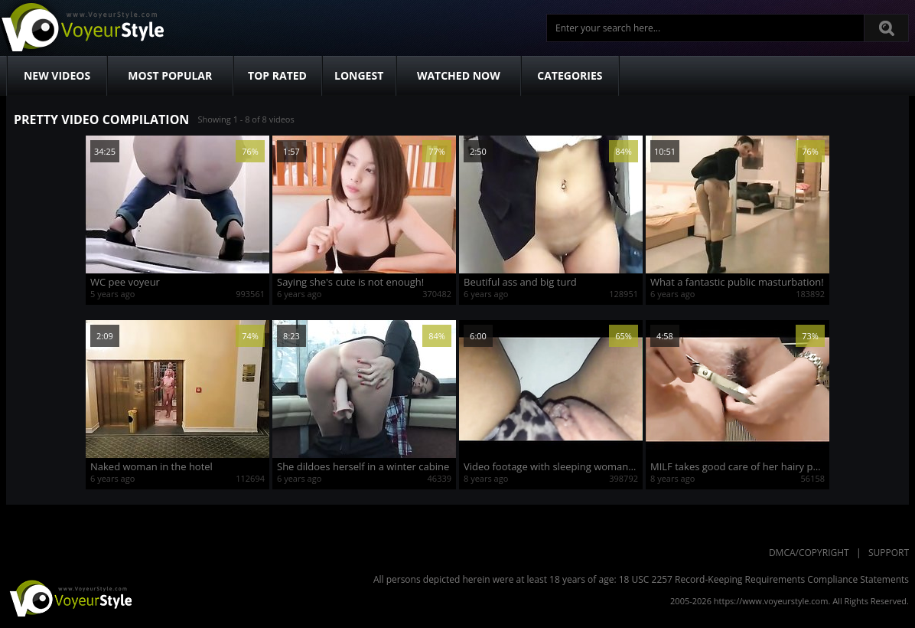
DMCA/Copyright (809, 552)
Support (888, 552)
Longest (358, 75)
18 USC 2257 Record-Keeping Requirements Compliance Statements (764, 579)
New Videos (57, 75)
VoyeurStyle (69, 597)
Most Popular (170, 75)
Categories (569, 75)
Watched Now (458, 75)
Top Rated (277, 75)
